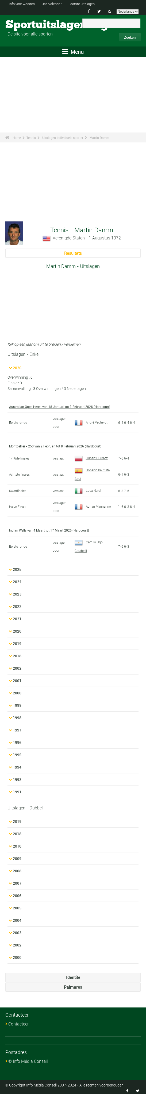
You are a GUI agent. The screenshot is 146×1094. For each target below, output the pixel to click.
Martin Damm (99, 137)
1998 (17, 716)
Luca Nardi (88, 489)
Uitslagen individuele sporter (62, 137)
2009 (17, 856)
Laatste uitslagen (88, 3)
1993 (17, 777)
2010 (17, 844)
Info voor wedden (23, 3)
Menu (73, 51)
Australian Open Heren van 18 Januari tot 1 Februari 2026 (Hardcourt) (59, 406)
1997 (17, 728)
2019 (17, 641)
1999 (17, 703)
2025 (17, 567)
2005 (17, 906)
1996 (17, 740)
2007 (17, 881)
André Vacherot (91, 422)
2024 (17, 580)
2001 (17, 678)
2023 (17, 592)
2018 (17, 654)
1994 (17, 765)
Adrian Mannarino (93, 505)
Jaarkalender (56, 3)
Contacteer (18, 1022)
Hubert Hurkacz (91, 457)
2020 (17, 629)
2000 (17, 691)
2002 (17, 666)
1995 (17, 753)
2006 (17, 893)
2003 (17, 931)
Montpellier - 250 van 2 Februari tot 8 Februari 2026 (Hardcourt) (55, 446)
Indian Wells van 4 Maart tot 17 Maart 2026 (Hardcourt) (49, 529)
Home (17, 137)
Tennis (31, 137)
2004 (17, 918)
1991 (17, 790)
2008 (17, 869)
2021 (17, 617)
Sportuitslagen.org (25, 25)
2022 (17, 604)
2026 (17, 367)
